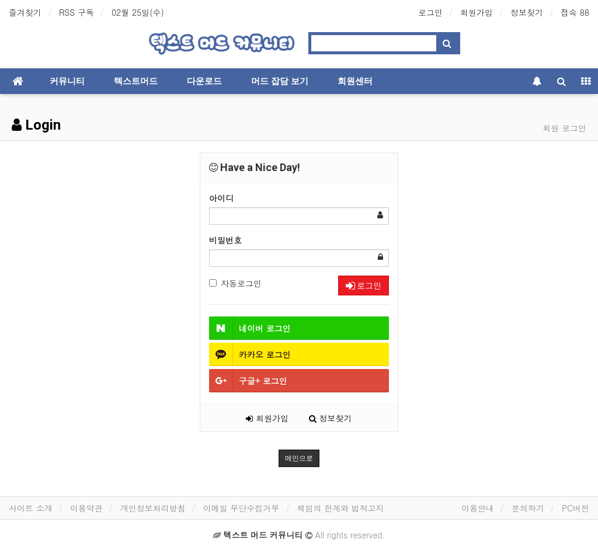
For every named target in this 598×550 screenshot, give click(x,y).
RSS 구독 (76, 12)
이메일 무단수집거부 (241, 508)
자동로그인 (235, 283)
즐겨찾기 (25, 12)
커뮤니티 (67, 81)
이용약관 (86, 508)
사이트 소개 (31, 508)
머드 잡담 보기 (279, 81)
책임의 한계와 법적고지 (340, 508)
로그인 (430, 12)
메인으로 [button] (299, 458)
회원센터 (355, 81)
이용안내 (477, 508)
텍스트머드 (136, 81)
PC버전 (575, 508)
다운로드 (204, 81)
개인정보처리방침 (153, 508)
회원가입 (476, 12)
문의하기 (528, 508)
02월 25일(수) (138, 12)
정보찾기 (526, 12)
